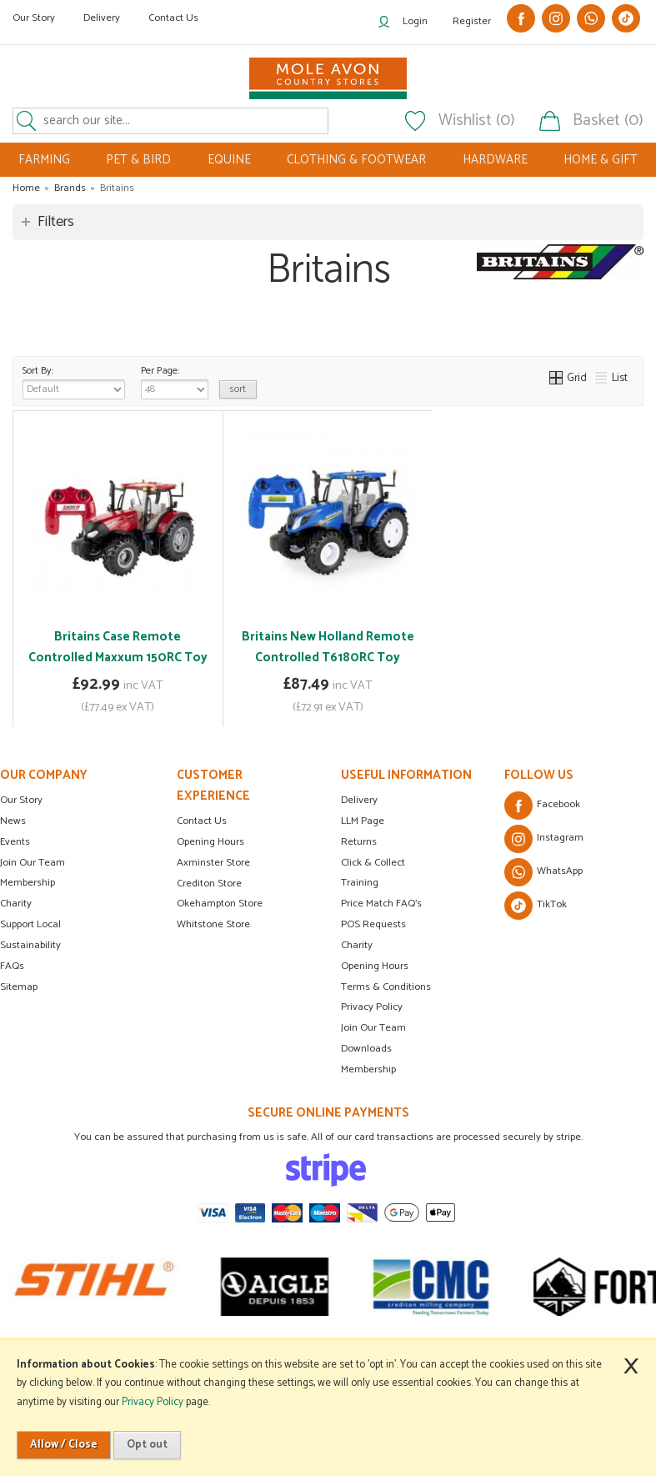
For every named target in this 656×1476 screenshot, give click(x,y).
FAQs (12, 966)
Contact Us (173, 18)
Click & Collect (373, 862)
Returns (359, 842)
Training (359, 882)
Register (472, 21)
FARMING (44, 160)
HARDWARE (495, 160)
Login (415, 21)
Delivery (101, 18)
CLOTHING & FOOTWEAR (356, 160)
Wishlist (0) (476, 121)
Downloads (366, 1048)
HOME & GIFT (600, 160)
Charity (16, 903)
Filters (56, 221)
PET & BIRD (138, 160)
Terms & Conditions (386, 987)
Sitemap (19, 987)
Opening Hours (210, 842)
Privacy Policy (372, 1007)
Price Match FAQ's (381, 903)
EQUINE (229, 160)
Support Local (30, 924)
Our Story (34, 18)
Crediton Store (209, 883)
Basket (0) (608, 121)
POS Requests (373, 924)
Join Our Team (32, 862)
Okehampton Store (220, 903)
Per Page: (174, 381)
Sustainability (30, 945)
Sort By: (74, 381)
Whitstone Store (213, 924)
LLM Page (362, 821)
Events (15, 842)
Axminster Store (213, 862)
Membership (27, 882)
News (13, 821)
